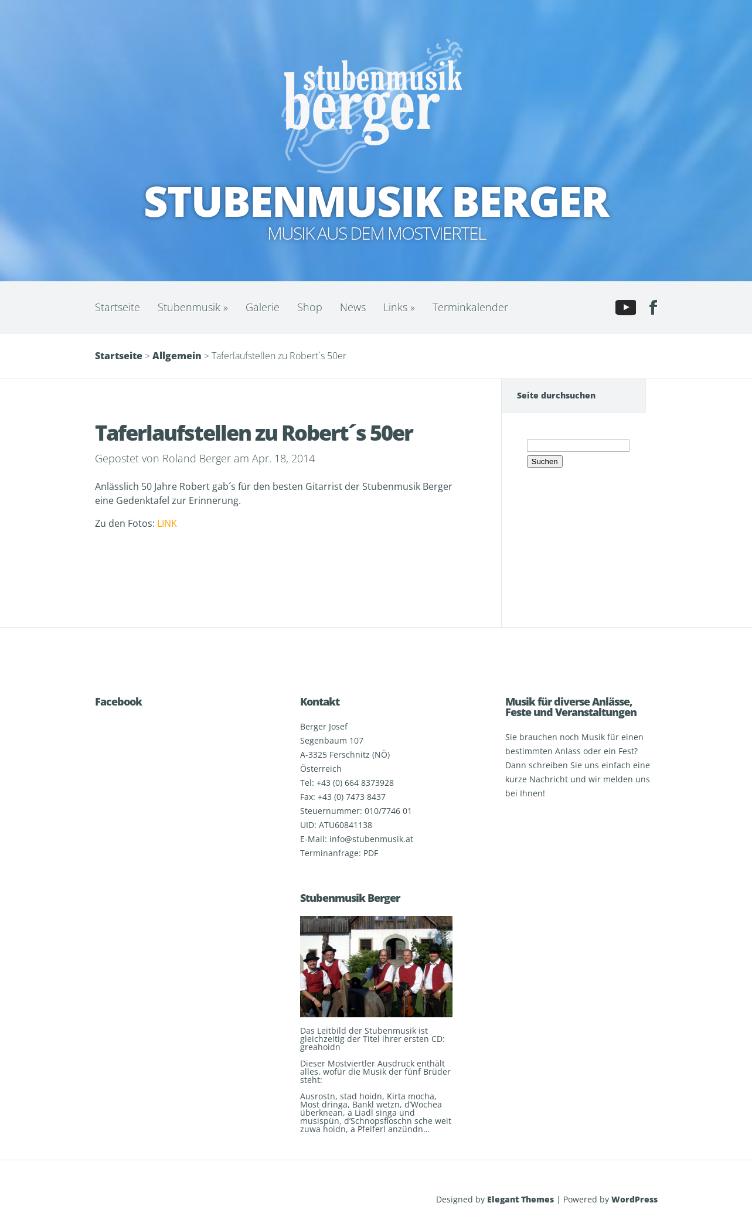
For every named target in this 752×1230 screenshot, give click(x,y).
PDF (370, 852)
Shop (309, 307)
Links (399, 307)
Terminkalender (470, 307)
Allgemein (177, 355)
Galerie (263, 307)
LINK (167, 523)
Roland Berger (196, 458)
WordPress (634, 1199)
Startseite (117, 307)
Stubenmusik (193, 307)
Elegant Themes (520, 1199)
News (353, 307)
